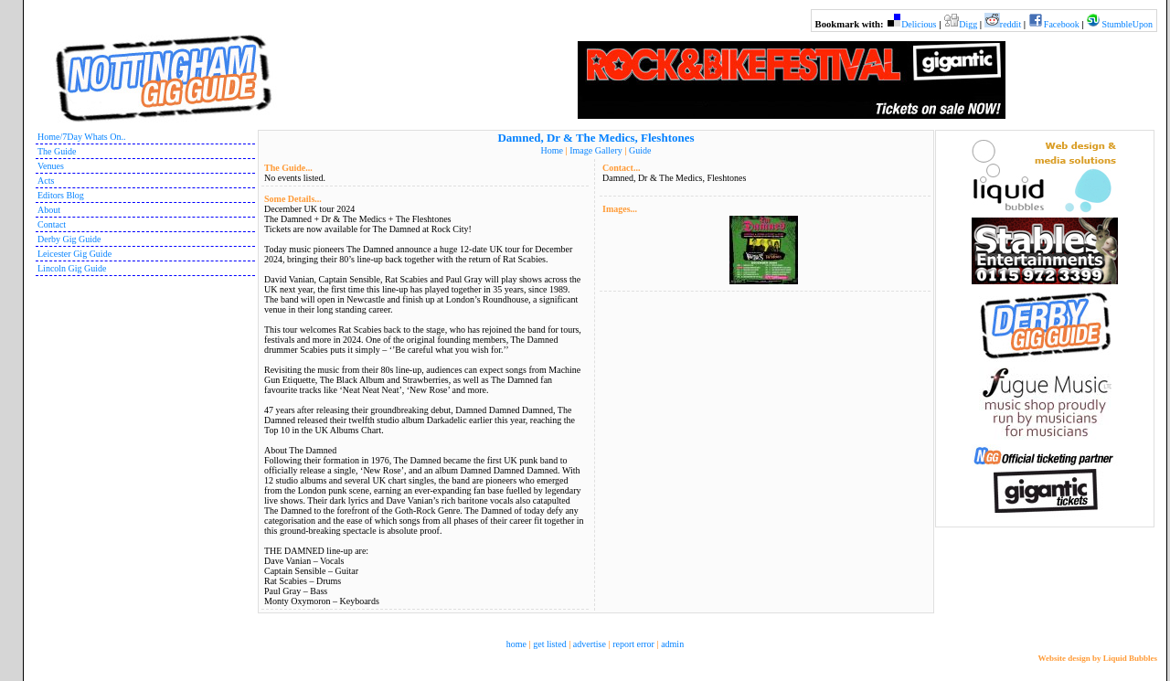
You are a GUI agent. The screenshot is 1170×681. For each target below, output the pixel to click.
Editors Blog (60, 195)
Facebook (1062, 24)
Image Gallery (595, 150)
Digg (968, 24)
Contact (51, 224)
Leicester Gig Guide (74, 254)
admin (672, 644)
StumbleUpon (1127, 24)
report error (633, 644)
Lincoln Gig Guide (72, 268)
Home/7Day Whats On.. (81, 137)
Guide (640, 150)
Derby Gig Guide (69, 239)
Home (552, 150)
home (516, 644)
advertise (589, 644)
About (48, 210)
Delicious (918, 24)
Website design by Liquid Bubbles (1097, 658)
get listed (549, 644)
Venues (50, 166)
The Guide (57, 151)
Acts (45, 181)
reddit (1010, 24)
